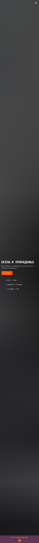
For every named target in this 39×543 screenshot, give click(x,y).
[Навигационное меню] (36, 3)
